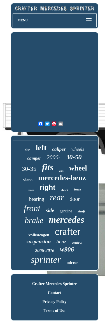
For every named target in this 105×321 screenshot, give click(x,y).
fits (47, 167)
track (77, 189)
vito (61, 170)
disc (27, 150)
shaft (81, 211)
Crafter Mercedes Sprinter (54, 284)
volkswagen (39, 235)
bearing (36, 199)
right (47, 187)
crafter (67, 231)
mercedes (66, 220)
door (74, 199)
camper (34, 158)
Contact (54, 293)
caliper (59, 149)
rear (57, 197)
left (41, 147)
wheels (77, 149)
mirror (72, 263)
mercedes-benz (62, 178)
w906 (67, 249)
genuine (66, 211)
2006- (53, 157)
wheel (78, 168)
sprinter (46, 259)
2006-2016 (44, 250)
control (77, 242)
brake (34, 220)
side (50, 210)
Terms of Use (54, 311)
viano (27, 180)
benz (61, 241)
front (32, 208)
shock (65, 190)
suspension (39, 241)
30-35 (29, 168)
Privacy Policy (55, 302)
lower (31, 190)
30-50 (73, 157)
